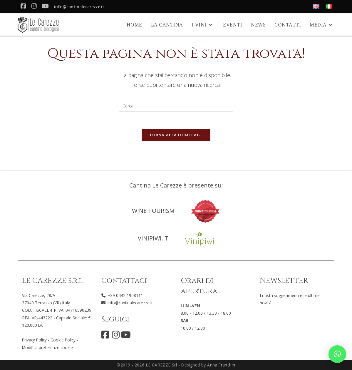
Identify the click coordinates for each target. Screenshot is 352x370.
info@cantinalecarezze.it (80, 7)
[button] (337, 354)
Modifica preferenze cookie (48, 347)
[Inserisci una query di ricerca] (176, 106)
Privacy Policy (35, 340)
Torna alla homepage (176, 135)
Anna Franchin (221, 365)
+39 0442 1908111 (125, 295)
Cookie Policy (64, 340)
